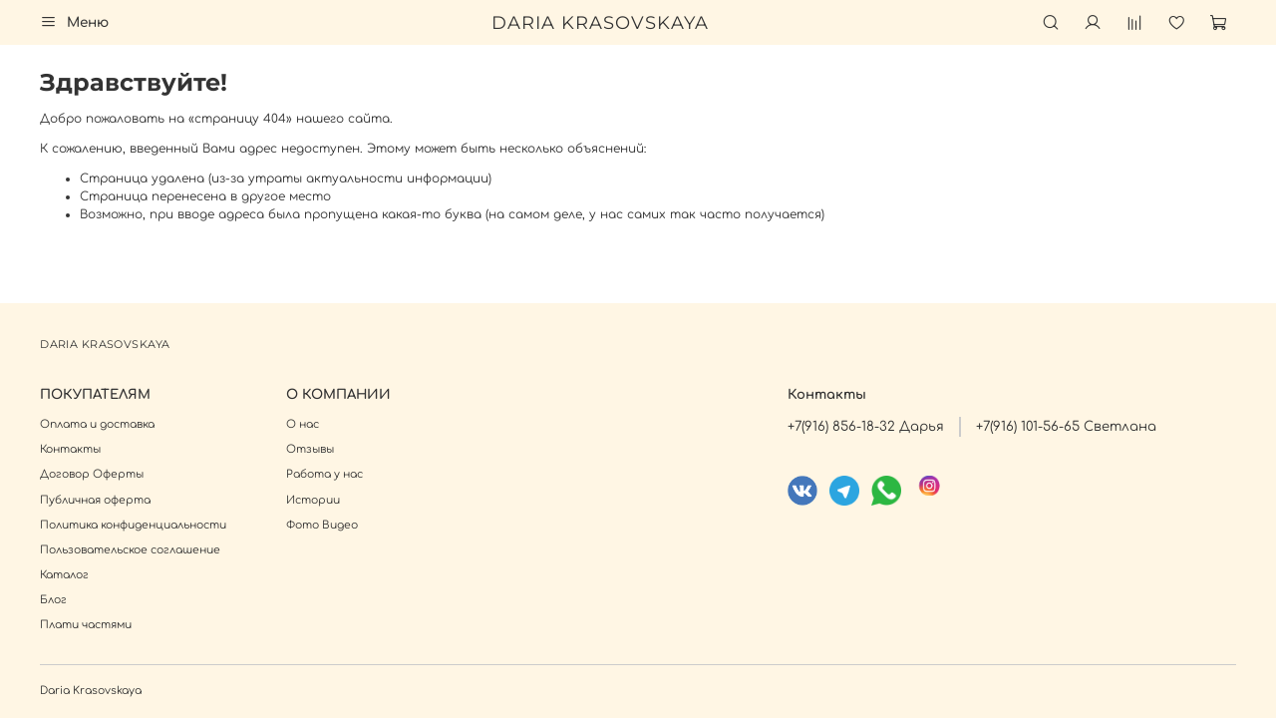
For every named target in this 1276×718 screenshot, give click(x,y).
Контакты (70, 449)
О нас (302, 424)
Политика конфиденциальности (133, 525)
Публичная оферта (95, 500)
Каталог (64, 574)
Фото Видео (322, 525)
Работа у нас (324, 474)
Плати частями (86, 624)
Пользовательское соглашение (130, 549)
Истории (313, 500)
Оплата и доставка (97, 424)
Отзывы (310, 449)
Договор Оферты (92, 474)
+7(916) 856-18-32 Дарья (866, 426)
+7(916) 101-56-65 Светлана (1066, 426)
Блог (53, 599)
